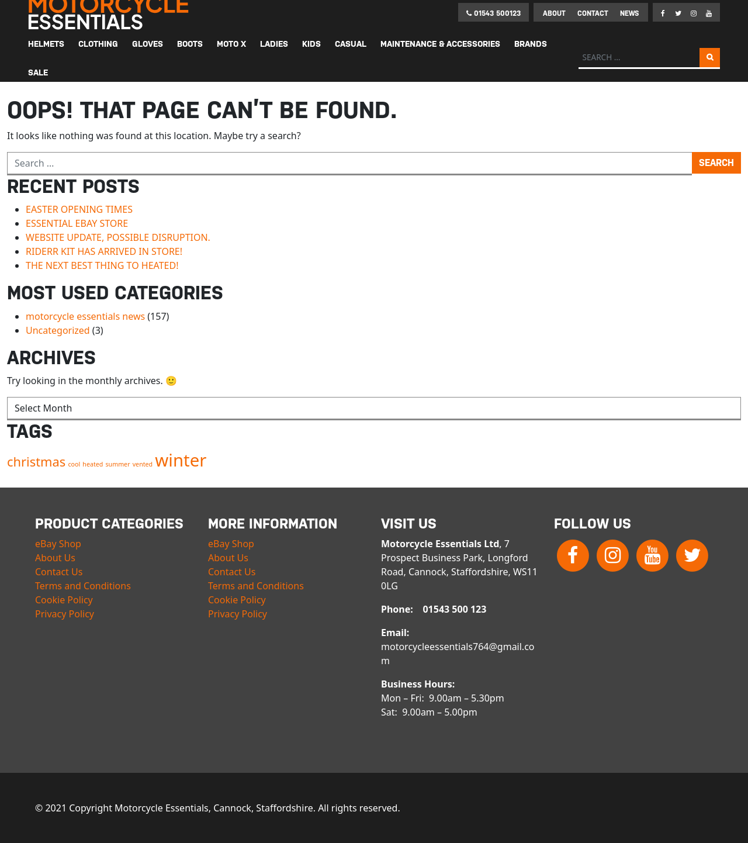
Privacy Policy (64, 613)
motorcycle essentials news (85, 316)
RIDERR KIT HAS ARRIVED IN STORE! (104, 251)
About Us (55, 557)
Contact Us (58, 571)
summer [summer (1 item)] (118, 464)
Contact (592, 13)
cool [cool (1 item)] (74, 464)
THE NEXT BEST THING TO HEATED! (102, 265)
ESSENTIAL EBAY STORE (77, 223)
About (554, 13)
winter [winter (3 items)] (180, 460)
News (629, 13)
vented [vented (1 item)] (143, 464)
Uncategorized (58, 330)
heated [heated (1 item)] (92, 464)
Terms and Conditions (83, 585)
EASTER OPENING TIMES (79, 209)
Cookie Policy (64, 599)
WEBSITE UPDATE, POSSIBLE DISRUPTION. (118, 237)
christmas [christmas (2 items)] (36, 461)
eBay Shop (58, 543)
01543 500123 (493, 13)
